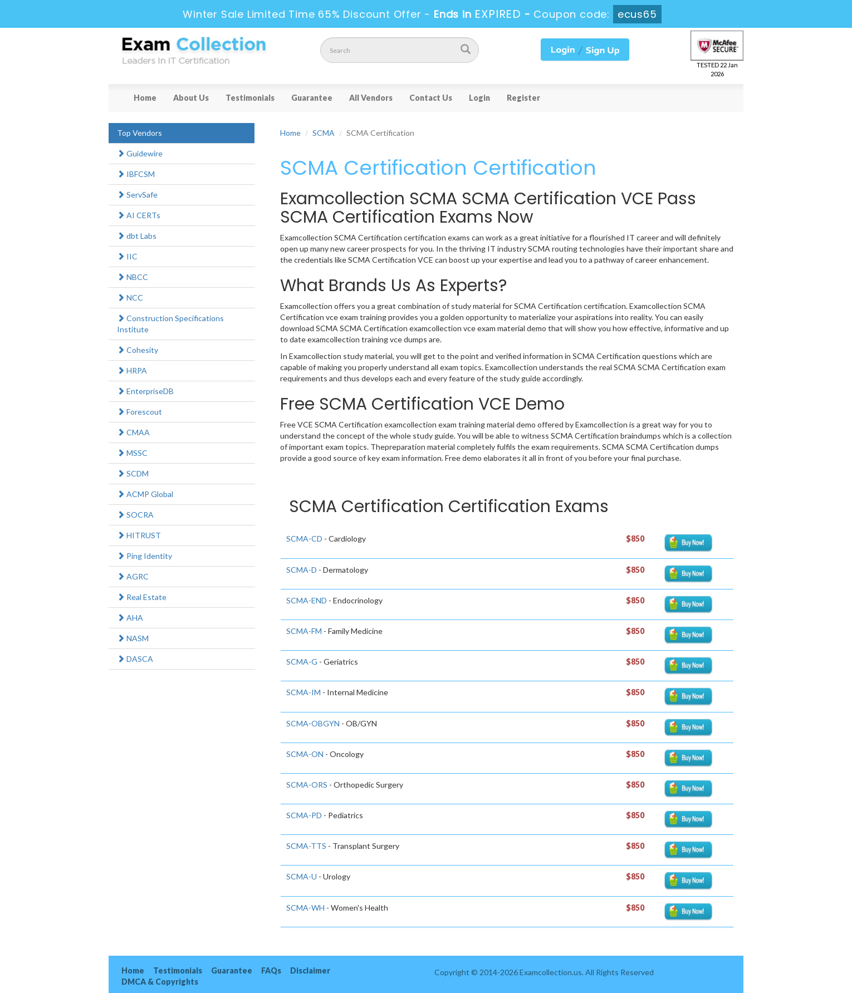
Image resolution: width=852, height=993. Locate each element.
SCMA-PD (304, 815)
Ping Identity (144, 556)
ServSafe (137, 194)
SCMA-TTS (306, 846)
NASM (133, 638)
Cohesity (137, 350)
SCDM (133, 473)
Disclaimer (310, 970)
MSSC (132, 453)
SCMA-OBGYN (313, 723)
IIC (127, 256)
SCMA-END (306, 600)
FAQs (271, 970)
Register (523, 97)
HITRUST (139, 535)
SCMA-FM (304, 631)
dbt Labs (136, 235)
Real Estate (142, 597)
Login (479, 97)
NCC (130, 297)
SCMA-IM (303, 692)
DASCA (135, 658)
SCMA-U (301, 876)
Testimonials (250, 97)
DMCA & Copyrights (159, 981)
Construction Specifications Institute (170, 323)
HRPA (132, 370)
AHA (130, 617)
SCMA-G (301, 661)
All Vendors (371, 97)
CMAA (133, 432)
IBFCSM (136, 174)
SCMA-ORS (306, 784)
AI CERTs (138, 215)
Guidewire (140, 153)
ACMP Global (145, 494)
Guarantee (311, 97)
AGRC (133, 576)
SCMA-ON (305, 754)
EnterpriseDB (145, 391)
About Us (191, 97)
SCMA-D (301, 569)
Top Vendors (139, 132)
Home (145, 97)
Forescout (139, 411)
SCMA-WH (305, 907)
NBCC (132, 277)
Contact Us (430, 97)
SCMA (323, 132)
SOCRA (135, 514)
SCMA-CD (304, 538)
